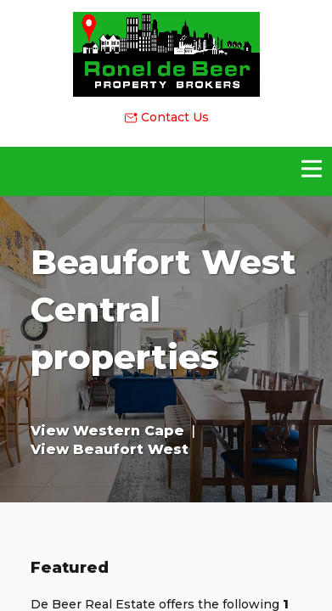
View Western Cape (107, 431)
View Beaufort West (110, 449)
